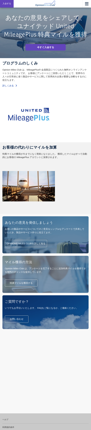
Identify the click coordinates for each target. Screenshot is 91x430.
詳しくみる (9, 85)
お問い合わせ (16, 319)
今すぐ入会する (45, 47)
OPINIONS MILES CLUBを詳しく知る (26, 243)
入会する (7, 3)
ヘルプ (5, 419)
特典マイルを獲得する (21, 283)
